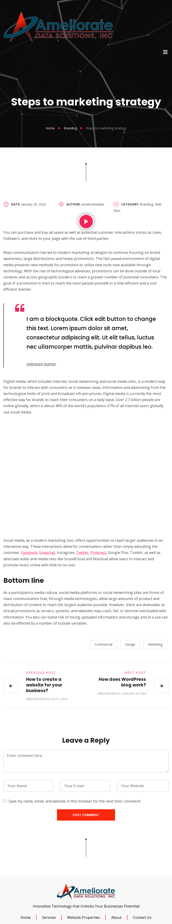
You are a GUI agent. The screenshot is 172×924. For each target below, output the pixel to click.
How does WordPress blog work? (122, 682)
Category (129, 204)
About (116, 917)
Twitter (82, 552)
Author (73, 204)
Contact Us (142, 917)
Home (50, 128)
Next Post (135, 672)
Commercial (105, 644)
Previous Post (41, 672)
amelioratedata (93, 204)
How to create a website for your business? (44, 684)
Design (131, 644)
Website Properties (83, 917)
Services (49, 917)
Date (15, 204)
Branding (70, 128)
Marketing (156, 644)
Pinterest (98, 552)
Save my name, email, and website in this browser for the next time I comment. (75, 801)
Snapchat (47, 552)
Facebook (29, 552)
